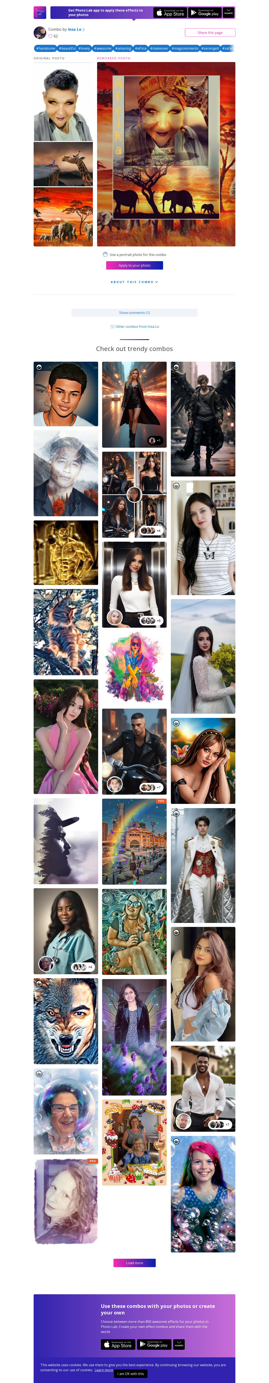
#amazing (123, 48)
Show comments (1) (134, 312)
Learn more (104, 1370)
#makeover (159, 48)
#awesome (102, 48)
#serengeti (210, 48)
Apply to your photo (134, 265)
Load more (134, 1263)
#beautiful (67, 48)
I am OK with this (130, 1373)
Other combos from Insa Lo (134, 326)
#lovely (84, 48)
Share (210, 32)
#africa (140, 48)
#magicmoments (185, 48)
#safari (228, 48)
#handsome (45, 48)
